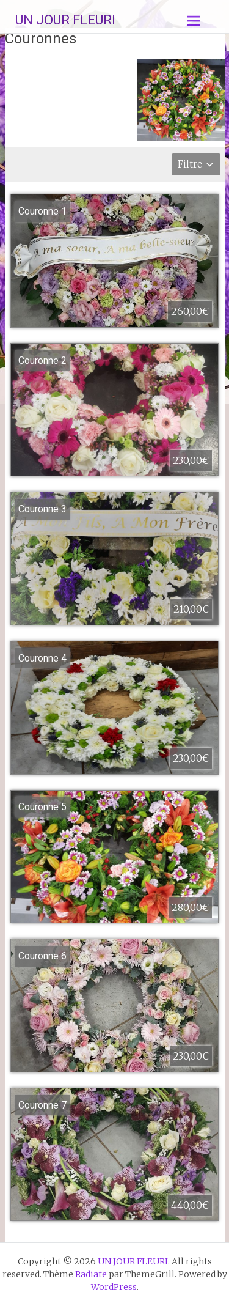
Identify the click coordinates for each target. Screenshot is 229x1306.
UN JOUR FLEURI (65, 20)
